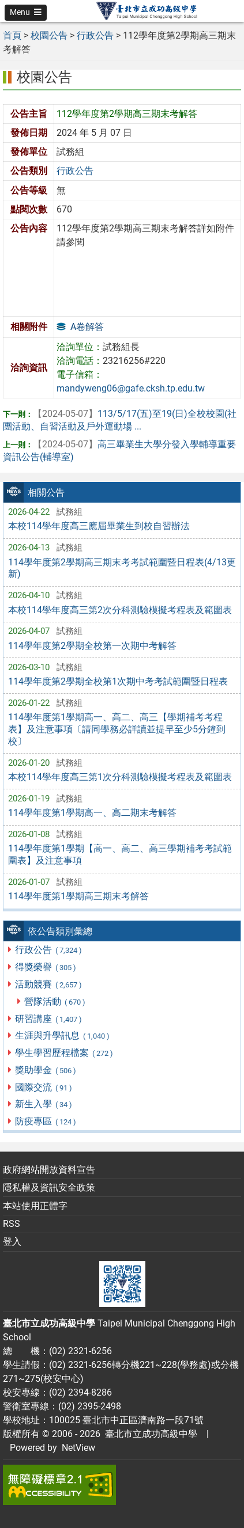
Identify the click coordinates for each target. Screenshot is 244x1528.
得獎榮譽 (46, 966)
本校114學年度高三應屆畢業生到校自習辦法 (99, 525)
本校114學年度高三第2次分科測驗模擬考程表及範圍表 (120, 610)
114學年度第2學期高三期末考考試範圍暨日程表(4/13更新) (122, 568)
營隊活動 (55, 1001)
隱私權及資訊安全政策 (49, 1187)
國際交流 (44, 1087)
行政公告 (48, 949)
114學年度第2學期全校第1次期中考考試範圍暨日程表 (118, 681)
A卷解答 (87, 326)
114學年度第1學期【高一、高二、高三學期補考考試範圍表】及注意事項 (120, 854)
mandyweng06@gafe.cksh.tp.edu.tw (131, 388)
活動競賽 (48, 984)
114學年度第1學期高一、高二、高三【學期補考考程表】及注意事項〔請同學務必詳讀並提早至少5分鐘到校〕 (117, 729)
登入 (12, 1241)
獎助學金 (46, 1070)
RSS (11, 1223)
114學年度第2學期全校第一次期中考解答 (92, 645)
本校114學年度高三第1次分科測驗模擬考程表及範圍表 (120, 776)
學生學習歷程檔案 (64, 1052)
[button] (26, 13)
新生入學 (44, 1104)
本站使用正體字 (35, 1205)
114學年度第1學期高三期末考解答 (78, 896)
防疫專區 (46, 1121)
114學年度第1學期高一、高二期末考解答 (92, 812)
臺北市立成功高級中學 (148, 1433)
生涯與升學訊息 (62, 1035)
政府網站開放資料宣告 (49, 1169)
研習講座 (48, 1018)
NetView (78, 1447)
